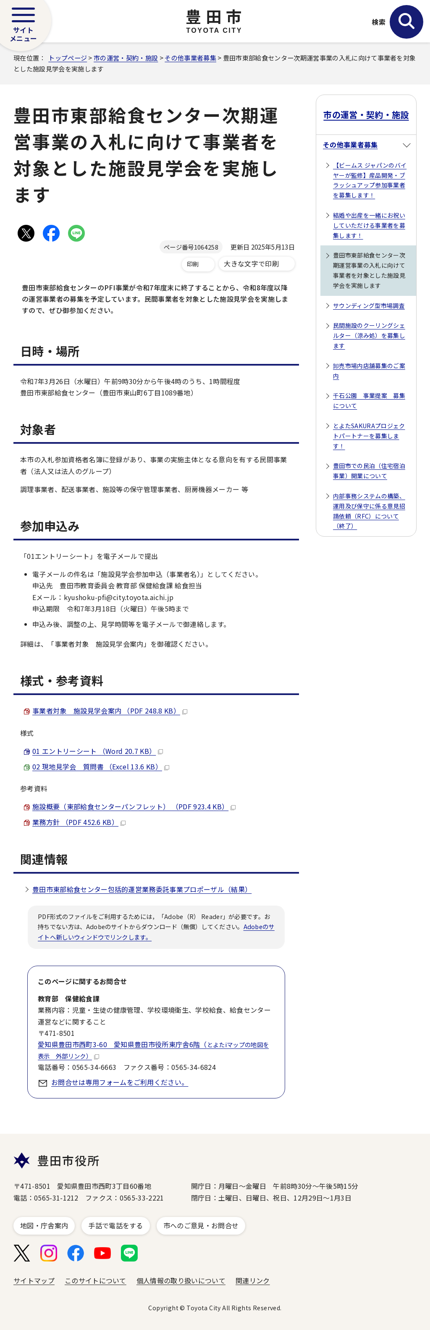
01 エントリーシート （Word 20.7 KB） (97, 751)
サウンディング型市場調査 (369, 305)
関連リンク (253, 1280)
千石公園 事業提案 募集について (369, 400)
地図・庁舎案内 (44, 1225)
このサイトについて (95, 1280)
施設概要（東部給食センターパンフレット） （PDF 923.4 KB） (134, 806)
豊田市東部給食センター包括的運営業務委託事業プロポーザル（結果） (142, 889)
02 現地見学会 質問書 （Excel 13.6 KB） (100, 766)
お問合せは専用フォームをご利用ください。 (119, 1082)
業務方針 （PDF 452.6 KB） (79, 822)
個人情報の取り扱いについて (180, 1280)
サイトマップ (34, 1280)
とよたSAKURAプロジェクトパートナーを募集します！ (369, 435)
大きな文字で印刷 (251, 263)
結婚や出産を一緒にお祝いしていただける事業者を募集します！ (369, 225)
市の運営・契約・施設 (126, 57)
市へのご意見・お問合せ (201, 1225)
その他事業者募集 (190, 57)
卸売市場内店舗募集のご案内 (369, 370)
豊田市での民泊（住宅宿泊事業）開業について (369, 470)
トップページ (67, 57)
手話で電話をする (115, 1225)
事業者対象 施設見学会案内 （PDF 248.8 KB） (109, 711)
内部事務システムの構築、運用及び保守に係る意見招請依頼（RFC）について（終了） (369, 511)
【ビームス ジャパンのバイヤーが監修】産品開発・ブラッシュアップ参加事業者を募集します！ (369, 180)
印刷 (193, 264)
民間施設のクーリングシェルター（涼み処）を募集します (369, 335)
